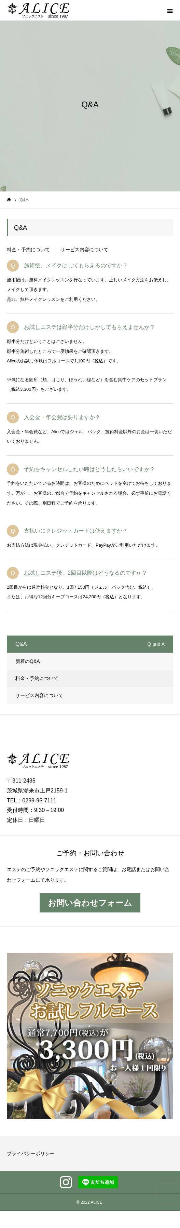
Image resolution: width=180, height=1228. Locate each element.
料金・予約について (28, 249)
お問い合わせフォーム (90, 902)
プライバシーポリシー (31, 1153)
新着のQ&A (27, 661)
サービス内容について (84, 249)
